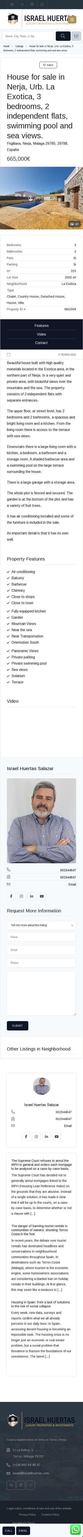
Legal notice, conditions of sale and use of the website (39, 1508)
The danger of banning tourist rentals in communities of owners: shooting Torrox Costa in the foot (39, 1230)
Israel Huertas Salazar (30, 768)
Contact (41, 343)
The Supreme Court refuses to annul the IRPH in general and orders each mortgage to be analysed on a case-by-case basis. (41, 1164)
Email (23, 1530)
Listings (19, 46)
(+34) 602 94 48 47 (26, 1465)
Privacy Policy (27, 1514)
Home (6, 46)
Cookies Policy (50, 1514)
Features (42, 326)
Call (8, 1530)
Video (41, 334)
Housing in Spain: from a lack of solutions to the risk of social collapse (40, 1304)
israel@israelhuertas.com (31, 1473)
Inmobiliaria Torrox (23, 1523)
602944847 (68, 870)
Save (48, 65)
